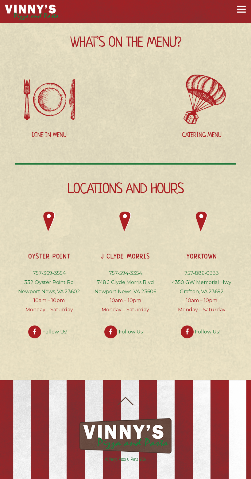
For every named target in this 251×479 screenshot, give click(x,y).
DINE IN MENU (49, 135)
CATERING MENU (201, 135)
